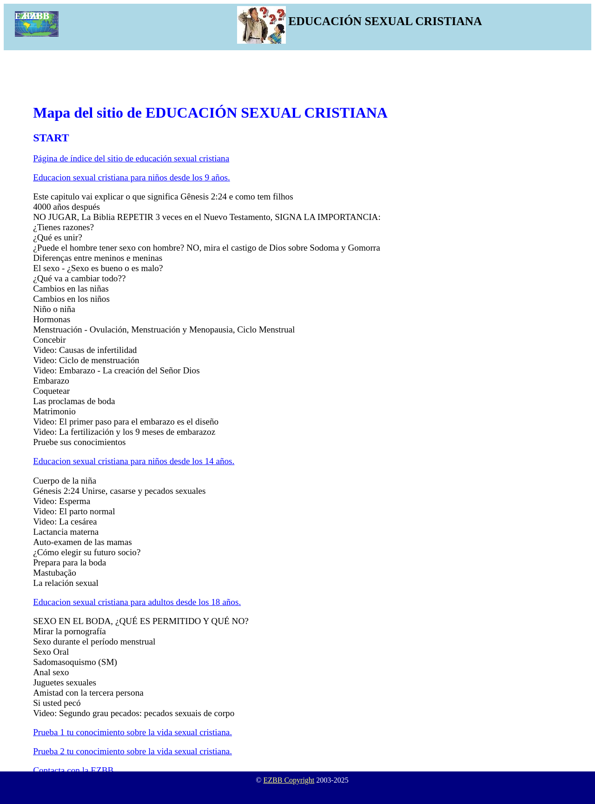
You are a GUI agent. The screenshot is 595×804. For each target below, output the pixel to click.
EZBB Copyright (289, 780)
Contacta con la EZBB (73, 770)
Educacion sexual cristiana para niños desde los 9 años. (131, 177)
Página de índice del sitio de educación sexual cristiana (131, 158)
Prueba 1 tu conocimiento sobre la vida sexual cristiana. (132, 732)
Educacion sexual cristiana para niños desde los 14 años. (133, 461)
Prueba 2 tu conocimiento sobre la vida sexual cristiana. (132, 751)
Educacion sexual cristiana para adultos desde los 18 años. (137, 602)
